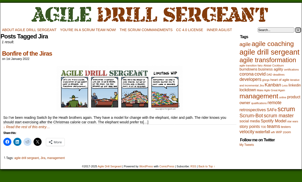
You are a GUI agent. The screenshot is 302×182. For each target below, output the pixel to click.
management (56, 158)
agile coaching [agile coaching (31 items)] (273, 44)
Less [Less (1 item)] (285, 85)
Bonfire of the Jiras (27, 53)
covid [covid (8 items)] (260, 74)
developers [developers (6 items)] (250, 79)
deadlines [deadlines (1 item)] (279, 74)
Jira (43, 158)
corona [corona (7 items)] (246, 74)
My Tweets (246, 145)
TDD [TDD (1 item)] (263, 126)
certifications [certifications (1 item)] (291, 69)
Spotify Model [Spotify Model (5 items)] (273, 121)
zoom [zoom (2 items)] (287, 132)
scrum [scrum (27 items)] (286, 108)
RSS (193, 166)
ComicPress (166, 166)
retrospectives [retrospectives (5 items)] (252, 109)
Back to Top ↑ (206, 166)
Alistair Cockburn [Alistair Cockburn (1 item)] (273, 65)
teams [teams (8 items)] (273, 126)
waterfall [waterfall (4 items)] (262, 132)
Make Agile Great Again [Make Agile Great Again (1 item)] (271, 90)
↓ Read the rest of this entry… (26, 127)
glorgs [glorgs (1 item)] (265, 79)
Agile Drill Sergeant (151, 15)
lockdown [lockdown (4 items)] (247, 90)
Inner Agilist (219, 30)
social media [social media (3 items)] (249, 121)
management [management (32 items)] (258, 96)
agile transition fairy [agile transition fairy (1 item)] (251, 65)
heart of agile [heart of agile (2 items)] (279, 80)
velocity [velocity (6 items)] (246, 131)
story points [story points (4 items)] (249, 126)
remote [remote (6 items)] (274, 102)
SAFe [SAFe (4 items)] (272, 110)
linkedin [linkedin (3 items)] (294, 85)
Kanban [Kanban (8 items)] (273, 84)
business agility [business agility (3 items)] (270, 69)
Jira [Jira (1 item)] (261, 85)
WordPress (146, 166)
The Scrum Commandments (146, 30)
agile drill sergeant (26, 158)
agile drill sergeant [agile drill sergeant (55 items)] (269, 52)
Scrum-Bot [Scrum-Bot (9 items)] (251, 115)
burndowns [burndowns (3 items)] (248, 69)
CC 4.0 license (189, 30)
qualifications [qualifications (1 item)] (259, 103)
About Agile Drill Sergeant (29, 30)
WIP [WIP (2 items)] (279, 132)
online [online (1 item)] (282, 97)
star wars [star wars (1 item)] (292, 121)
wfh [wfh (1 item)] (273, 132)
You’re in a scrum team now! (88, 30)
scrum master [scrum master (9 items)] (279, 115)
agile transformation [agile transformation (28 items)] (267, 59)
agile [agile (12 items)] (245, 44)
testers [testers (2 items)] (286, 127)
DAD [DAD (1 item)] (269, 74)
